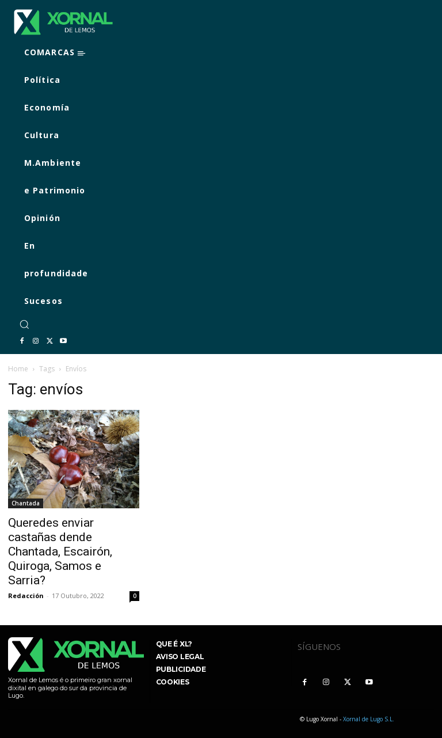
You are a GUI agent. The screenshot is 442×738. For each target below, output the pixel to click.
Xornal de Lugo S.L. (368, 719)
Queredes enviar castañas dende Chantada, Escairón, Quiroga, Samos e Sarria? (60, 551)
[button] (24, 324)
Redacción (26, 595)
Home (18, 369)
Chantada (26, 503)
